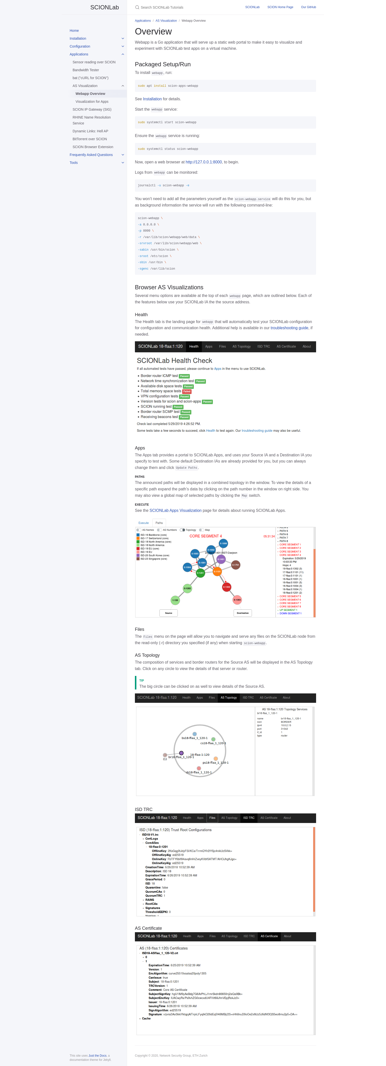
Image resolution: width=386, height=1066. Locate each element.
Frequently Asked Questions (91, 155)
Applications (79, 54)
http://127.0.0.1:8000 (204, 162)
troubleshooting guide (289, 328)
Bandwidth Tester (86, 70)
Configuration (80, 46)
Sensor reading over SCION (94, 62)
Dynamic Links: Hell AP (90, 131)
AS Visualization (85, 86)
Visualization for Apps (92, 101)
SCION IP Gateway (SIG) (92, 109)
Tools (74, 163)
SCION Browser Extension (93, 147)
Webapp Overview (90, 94)
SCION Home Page (280, 7)
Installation (78, 38)
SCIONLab (94, 7)
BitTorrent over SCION (90, 139)
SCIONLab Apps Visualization (176, 510)
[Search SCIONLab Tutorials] (184, 7)
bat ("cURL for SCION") (91, 78)
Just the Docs (98, 1055)
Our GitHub (308, 7)
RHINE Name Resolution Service (92, 120)
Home (74, 31)
